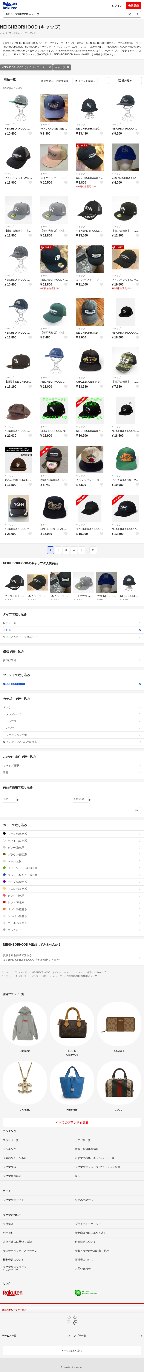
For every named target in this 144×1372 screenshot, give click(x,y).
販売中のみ (45, 81)
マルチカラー (72, 929)
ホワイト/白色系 (72, 840)
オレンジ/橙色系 (72, 909)
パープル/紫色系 (72, 881)
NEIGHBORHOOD (72, 683)
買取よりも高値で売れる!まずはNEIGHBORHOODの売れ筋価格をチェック (72, 957)
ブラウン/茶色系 (72, 854)
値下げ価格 (72, 660)
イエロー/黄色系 (72, 888)
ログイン (117, 5)
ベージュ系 (72, 861)
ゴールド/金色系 (72, 923)
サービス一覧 (9, 1335)
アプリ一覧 (80, 1335)
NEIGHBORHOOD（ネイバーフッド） (26, 67)
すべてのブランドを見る (72, 1122)
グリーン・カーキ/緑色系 (72, 868)
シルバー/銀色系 (72, 916)
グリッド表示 (85, 81)
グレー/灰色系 (72, 847)
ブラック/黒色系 (72, 833)
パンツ (73, 728)
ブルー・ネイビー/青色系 (72, 874)
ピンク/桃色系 (72, 895)
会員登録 (133, 5)
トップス (73, 721)
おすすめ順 (63, 81)
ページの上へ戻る (72, 1350)
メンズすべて (73, 714)
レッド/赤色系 (72, 902)
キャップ (62, 67)
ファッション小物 (73, 734)
